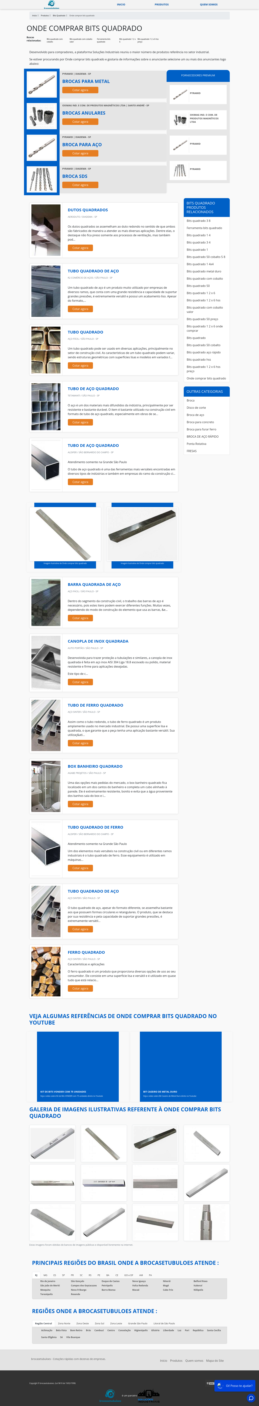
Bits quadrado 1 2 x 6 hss (204, 300)
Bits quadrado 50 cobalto (204, 345)
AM (141, 1275)
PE (98, 1275)
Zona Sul (99, 1323)
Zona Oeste (82, 1323)
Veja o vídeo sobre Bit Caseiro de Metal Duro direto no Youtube (169, 1096)
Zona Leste (116, 1323)
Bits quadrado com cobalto (55, 40)
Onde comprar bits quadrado (206, 378)
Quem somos (208, 4)
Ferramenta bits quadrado (103, 40)
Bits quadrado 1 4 (199, 235)
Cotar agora (80, 90)
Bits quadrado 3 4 (199, 242)
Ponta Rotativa (196, 444)
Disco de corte (196, 408)
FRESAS (192, 451)
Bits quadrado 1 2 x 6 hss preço (148, 40)
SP (63, 1275)
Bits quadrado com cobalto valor (81, 40)
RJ (36, 1275)
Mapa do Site (215, 1361)
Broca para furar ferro (201, 429)
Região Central (43, 1323)
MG (45, 1275)
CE (117, 1275)
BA (107, 1275)
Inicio (121, 4)
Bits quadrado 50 (198, 286)
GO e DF (128, 1275)
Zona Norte (64, 1323)
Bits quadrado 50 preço (202, 319)
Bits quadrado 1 (197, 250)
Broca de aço (195, 415)
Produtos (162, 4)
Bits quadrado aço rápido (204, 352)
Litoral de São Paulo (164, 1323)
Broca (191, 400)
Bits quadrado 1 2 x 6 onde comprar (205, 328)
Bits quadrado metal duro (204, 271)
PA (150, 1275)
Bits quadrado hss (199, 360)
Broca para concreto (200, 422)
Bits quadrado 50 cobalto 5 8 (206, 257)
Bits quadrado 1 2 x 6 (127, 40)
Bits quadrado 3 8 (199, 221)
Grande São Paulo (137, 1323)
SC (81, 1275)
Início (163, 1361)
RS (90, 1275)
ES (54, 1275)
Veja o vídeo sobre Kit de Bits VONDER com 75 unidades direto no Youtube (71, 1096)
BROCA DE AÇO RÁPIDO (203, 437)
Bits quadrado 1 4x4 (200, 264)
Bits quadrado (196, 338)
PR (72, 1275)
